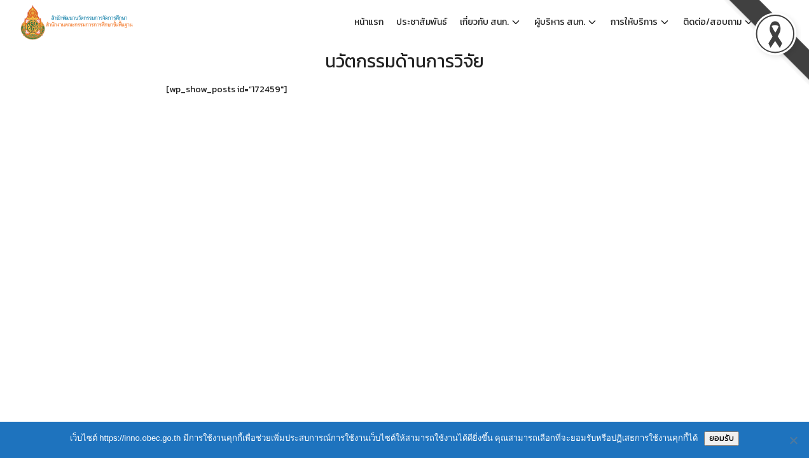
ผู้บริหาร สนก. (559, 22)
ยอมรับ (721, 438)
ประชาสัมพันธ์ (421, 22)
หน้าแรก (369, 22)
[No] (793, 440)
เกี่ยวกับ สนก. (484, 22)
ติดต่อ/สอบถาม (712, 22)
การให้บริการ (634, 22)
